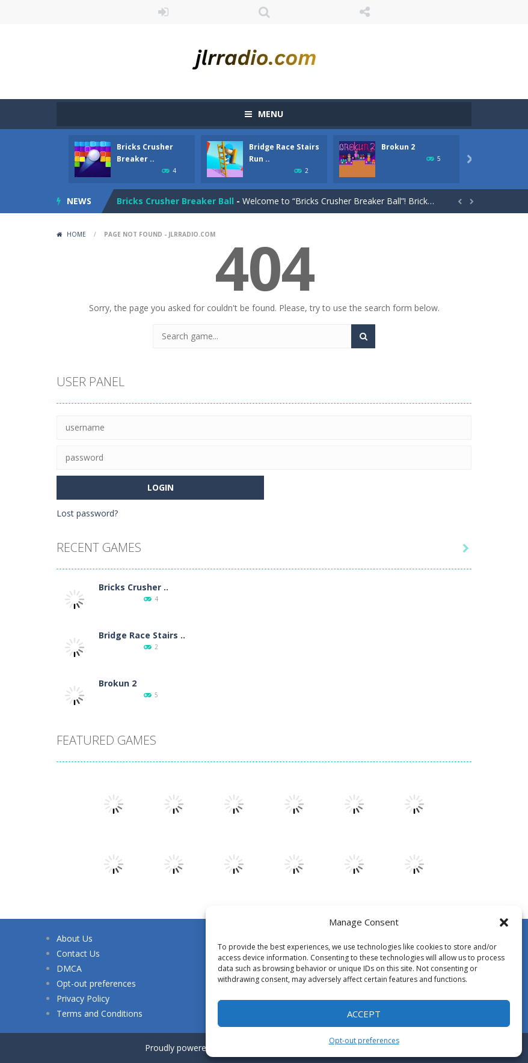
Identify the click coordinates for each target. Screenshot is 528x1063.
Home (76, 234)
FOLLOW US (365, 12)
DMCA (69, 968)
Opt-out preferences (364, 1040)
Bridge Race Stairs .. (142, 635)
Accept (364, 1014)
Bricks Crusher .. (133, 587)
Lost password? (87, 513)
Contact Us (78, 953)
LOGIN (163, 12)
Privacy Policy (83, 998)
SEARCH (264, 12)
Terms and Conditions (100, 1013)
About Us (75, 938)
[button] (504, 922)
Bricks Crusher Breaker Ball (175, 201)
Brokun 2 (398, 147)
